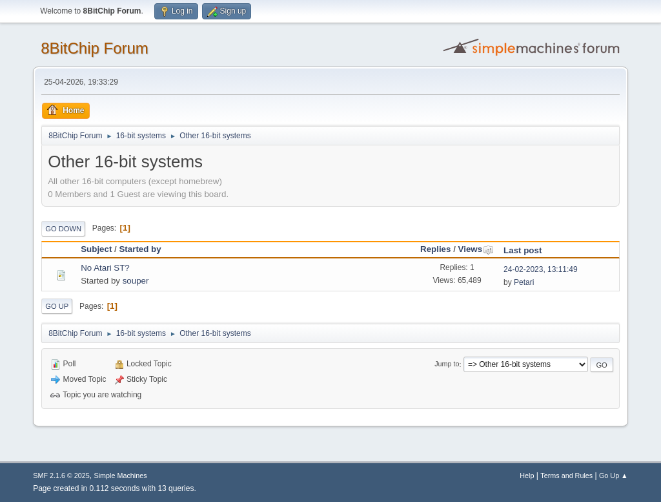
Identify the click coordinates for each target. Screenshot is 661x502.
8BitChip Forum (94, 48)
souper (136, 281)
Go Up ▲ (613, 475)
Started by (140, 249)
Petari (524, 282)
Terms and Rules (566, 475)
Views (476, 249)
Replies (435, 249)
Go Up (56, 306)
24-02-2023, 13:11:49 (540, 269)
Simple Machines (120, 475)
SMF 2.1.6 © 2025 (61, 475)
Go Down (63, 229)
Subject (96, 249)
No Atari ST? (105, 268)
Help (527, 475)
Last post (522, 250)
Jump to (446, 364)
